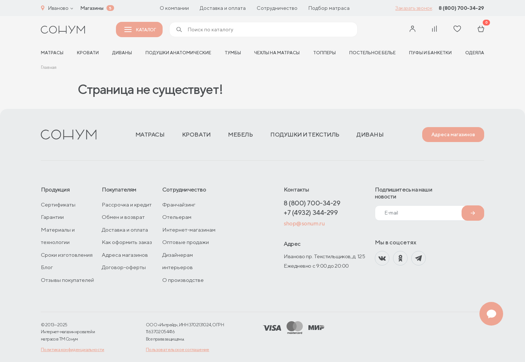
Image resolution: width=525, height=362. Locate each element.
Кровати (88, 52)
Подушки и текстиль (304, 134)
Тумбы (233, 52)
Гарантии (52, 217)
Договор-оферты (124, 267)
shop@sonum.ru (304, 223)
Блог (47, 267)
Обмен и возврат (123, 217)
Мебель (240, 134)
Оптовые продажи (185, 242)
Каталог (140, 29)
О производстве (183, 280)
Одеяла (474, 52)
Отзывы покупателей (67, 280)
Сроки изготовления (67, 255)
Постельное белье (372, 52)
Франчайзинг (178, 204)
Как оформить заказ (127, 242)
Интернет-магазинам (188, 230)
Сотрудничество (277, 8)
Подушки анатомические (178, 52)
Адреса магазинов (453, 134)
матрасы (52, 52)
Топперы (324, 52)
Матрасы (150, 134)
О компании (174, 8)
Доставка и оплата (223, 8)
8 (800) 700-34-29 (461, 8)
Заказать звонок (413, 8)
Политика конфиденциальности (72, 349)
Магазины (92, 8)
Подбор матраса (329, 8)
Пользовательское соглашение (177, 349)
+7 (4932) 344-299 (311, 212)
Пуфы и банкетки (430, 52)
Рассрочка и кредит (127, 204)
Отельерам (176, 217)
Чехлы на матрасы (277, 52)
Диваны (122, 52)
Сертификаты (58, 204)
